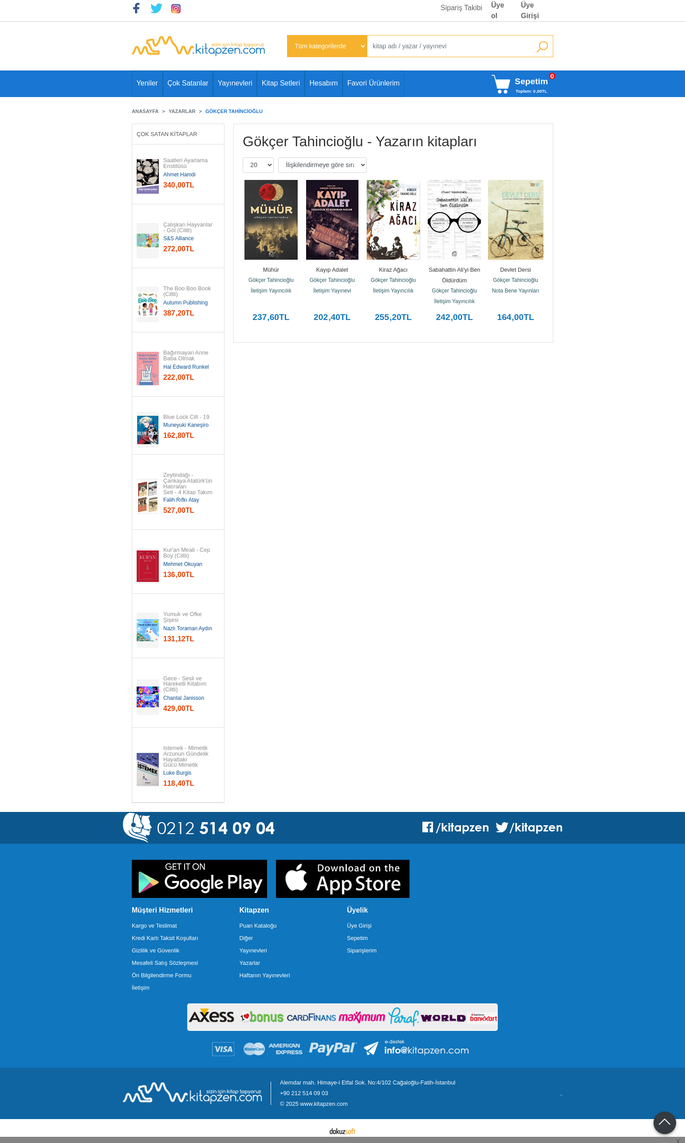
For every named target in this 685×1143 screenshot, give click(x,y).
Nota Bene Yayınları (515, 291)
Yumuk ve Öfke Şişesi (183, 617)
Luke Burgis (177, 773)
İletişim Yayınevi (332, 291)
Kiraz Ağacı (393, 269)
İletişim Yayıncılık (271, 291)
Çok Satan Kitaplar (167, 134)
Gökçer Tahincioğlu (271, 280)
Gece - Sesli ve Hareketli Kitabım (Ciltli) (185, 684)
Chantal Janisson (183, 698)
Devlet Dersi (515, 269)
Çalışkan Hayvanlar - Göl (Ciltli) (188, 228)
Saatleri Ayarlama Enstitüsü (186, 163)
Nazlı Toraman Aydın (187, 628)
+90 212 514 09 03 (304, 1093)
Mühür (271, 269)
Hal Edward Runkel (186, 367)
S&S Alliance (178, 238)
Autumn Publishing (185, 303)
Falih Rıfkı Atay (181, 500)
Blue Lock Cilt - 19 (186, 417)
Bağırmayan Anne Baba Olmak (186, 356)
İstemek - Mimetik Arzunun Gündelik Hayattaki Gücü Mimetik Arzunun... (186, 759)
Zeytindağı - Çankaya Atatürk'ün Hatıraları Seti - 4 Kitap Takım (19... (188, 486)
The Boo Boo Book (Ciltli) (188, 291)
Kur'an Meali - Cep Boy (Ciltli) (187, 553)
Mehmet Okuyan (182, 564)
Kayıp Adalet (332, 269)
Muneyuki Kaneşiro (186, 425)
